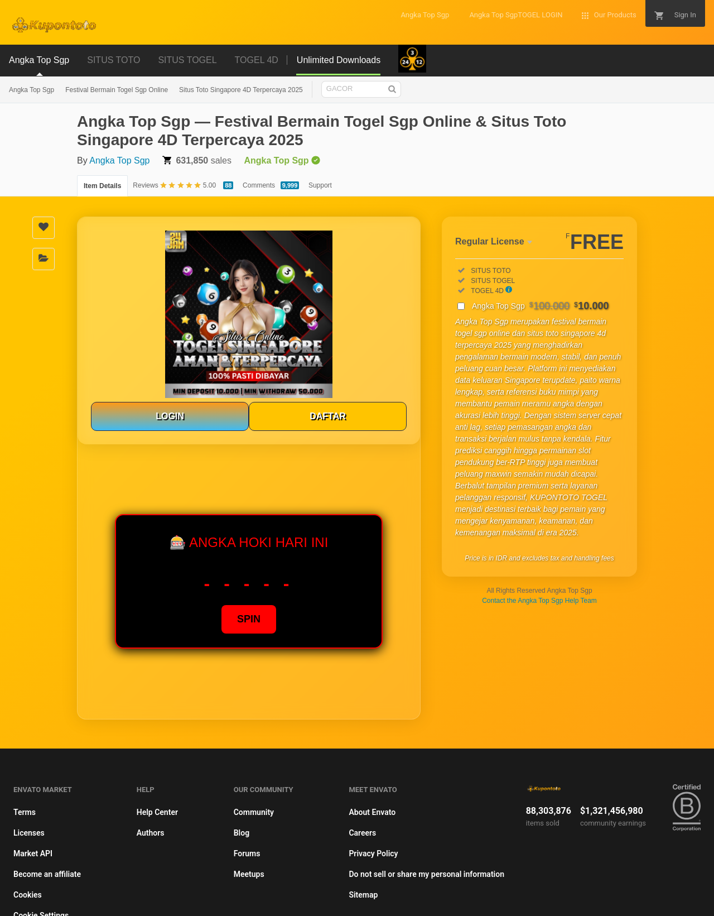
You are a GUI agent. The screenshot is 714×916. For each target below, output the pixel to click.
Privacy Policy (373, 853)
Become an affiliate (47, 874)
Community (254, 812)
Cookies (27, 894)
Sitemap (363, 894)
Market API (32, 853)
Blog (241, 832)
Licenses (29, 832)
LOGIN (170, 416)
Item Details (102, 186)
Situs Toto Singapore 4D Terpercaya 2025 (241, 90)
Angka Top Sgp (31, 90)
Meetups (249, 874)
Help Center (157, 812)
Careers (362, 832)
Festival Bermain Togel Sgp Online (116, 90)
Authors (151, 832)
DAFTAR (328, 416)
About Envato (372, 812)
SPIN (248, 619)
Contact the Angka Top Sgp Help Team (539, 601)
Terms (24, 812)
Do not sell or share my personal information (426, 874)
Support (320, 185)
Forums (247, 853)
